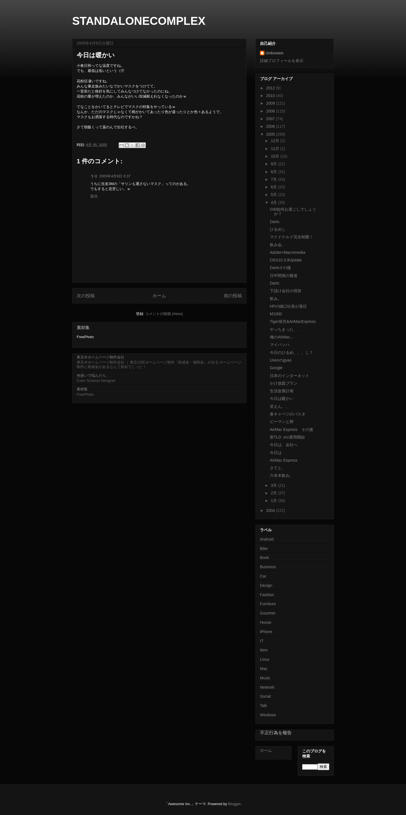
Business (268, 567)
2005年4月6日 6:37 (115, 176)
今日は (276, 452)
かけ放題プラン (283, 383)
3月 (274, 485)
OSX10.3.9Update (286, 260)
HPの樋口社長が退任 (288, 306)
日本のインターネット (289, 375)
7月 (274, 179)
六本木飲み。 (282, 475)
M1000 (276, 314)
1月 (274, 500)
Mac (263, 668)
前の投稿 (233, 295)
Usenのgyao (281, 360)
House (265, 622)
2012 (271, 88)
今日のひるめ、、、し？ (291, 352)
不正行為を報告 (276, 732)
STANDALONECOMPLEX (139, 21)
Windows (268, 715)
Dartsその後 (280, 267)
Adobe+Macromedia (287, 252)
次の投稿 (86, 295)
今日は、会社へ (283, 444)
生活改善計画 (282, 391)
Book (264, 557)
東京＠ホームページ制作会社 (100, 357)
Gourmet (267, 613)
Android (266, 539)
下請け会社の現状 (285, 290)
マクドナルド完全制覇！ (291, 237)
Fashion (267, 594)
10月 (275, 156)
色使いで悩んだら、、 (95, 375)
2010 (271, 95)
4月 (274, 202)
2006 (271, 126)
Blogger (234, 804)
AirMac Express (283, 460)
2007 (271, 118)
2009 (271, 103)
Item (264, 650)
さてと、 (278, 468)
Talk (263, 705)
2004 (271, 510)
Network (267, 687)
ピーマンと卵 (282, 421)
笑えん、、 (280, 406)
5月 (274, 194)
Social (265, 696)
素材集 (83, 327)
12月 (275, 140)
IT (261, 641)
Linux (264, 659)
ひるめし (278, 229)
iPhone (266, 631)
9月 (274, 164)
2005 (271, 134)
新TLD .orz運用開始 (287, 437)
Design (266, 585)
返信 (94, 196)
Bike (264, 548)
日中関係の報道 (283, 275)
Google (276, 367)
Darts (274, 221)
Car (263, 576)
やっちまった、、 (285, 329)
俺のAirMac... (281, 337)
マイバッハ (280, 344)
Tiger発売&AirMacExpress (293, 321)
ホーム (159, 295)
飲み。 (276, 298)
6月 (274, 187)
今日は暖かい (282, 398)
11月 (275, 148)
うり (94, 176)
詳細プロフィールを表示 (281, 60)
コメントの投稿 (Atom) (164, 314)
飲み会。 (278, 245)
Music (265, 678)
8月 (274, 171)
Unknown (274, 53)
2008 (271, 111)
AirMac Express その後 (291, 429)
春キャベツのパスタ (287, 414)
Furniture (268, 604)
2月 (274, 493)
